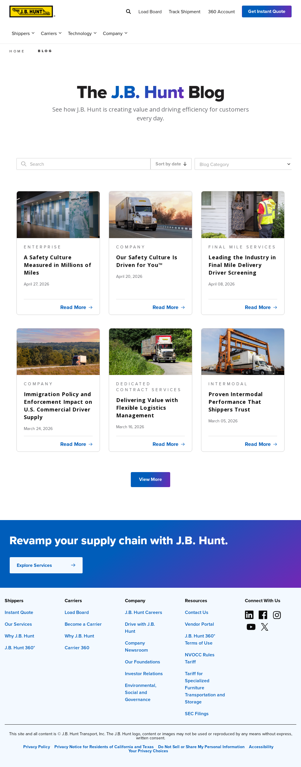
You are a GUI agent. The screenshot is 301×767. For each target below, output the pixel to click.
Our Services (18, 624)
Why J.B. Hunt (19, 635)
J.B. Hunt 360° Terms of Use (200, 639)
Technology (82, 33)
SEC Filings (197, 713)
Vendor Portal (199, 624)
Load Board (150, 11)
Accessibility (261, 747)
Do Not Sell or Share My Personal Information (201, 747)
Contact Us (196, 612)
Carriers (51, 33)
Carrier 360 (77, 647)
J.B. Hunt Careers (143, 612)
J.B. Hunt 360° (20, 647)
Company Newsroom (136, 646)
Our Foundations (142, 661)
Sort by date (171, 163)
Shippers (23, 33)
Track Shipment (184, 11)
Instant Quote (19, 612)
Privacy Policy (36, 747)
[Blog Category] (245, 164)
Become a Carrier (83, 624)
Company (115, 33)
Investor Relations (144, 673)
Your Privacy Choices (148, 751)
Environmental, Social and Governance (140, 692)
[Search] (128, 11)
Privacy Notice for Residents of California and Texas (104, 747)
